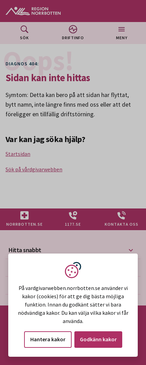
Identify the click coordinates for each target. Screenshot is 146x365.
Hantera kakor (47, 339)
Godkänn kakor (98, 339)
